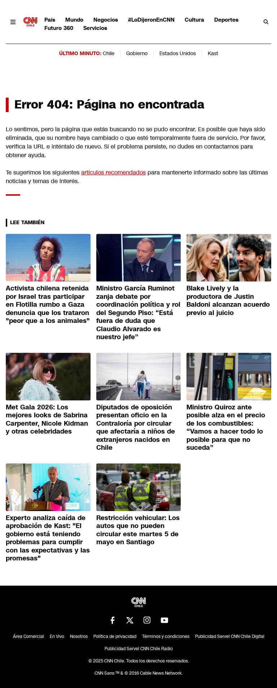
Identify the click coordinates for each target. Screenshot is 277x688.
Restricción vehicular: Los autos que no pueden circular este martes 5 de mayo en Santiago (138, 530)
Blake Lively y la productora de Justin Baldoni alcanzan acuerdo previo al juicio (228, 301)
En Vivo (57, 636)
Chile (108, 53)
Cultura (194, 19)
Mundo (74, 19)
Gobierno (137, 53)
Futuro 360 (58, 28)
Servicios (95, 28)
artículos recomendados (113, 172)
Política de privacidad (114, 636)
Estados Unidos (177, 53)
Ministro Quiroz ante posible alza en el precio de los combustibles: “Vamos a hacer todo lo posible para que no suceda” (225, 428)
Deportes (226, 19)
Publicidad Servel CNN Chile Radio (139, 649)
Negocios (105, 19)
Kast (213, 53)
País (49, 19)
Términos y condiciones (165, 636)
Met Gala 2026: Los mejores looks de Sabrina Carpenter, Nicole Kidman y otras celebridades (47, 419)
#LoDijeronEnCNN (151, 19)
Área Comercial (28, 636)
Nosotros (79, 636)
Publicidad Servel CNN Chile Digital (229, 636)
